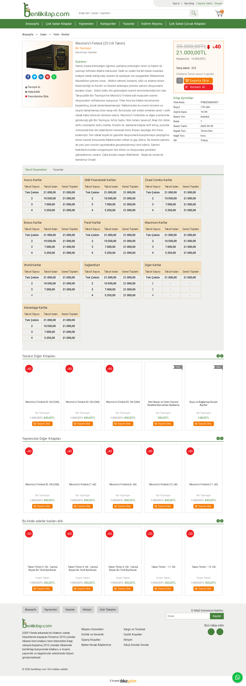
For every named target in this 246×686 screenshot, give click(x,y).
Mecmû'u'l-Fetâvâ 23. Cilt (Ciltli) (42, 402)
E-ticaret (114, 680)
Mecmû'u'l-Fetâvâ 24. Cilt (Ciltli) (83, 402)
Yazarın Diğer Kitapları (38, 356)
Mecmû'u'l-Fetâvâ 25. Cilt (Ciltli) (123, 402)
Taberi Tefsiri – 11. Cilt (163, 567)
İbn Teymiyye (42, 413)
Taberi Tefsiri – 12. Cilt (204, 567)
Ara (193, 13)
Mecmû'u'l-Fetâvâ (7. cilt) (82, 484)
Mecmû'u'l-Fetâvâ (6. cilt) (123, 484)
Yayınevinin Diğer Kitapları (41, 439)
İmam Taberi (42, 577)
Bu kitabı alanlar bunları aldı (42, 521)
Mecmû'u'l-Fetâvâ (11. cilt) (203, 484)
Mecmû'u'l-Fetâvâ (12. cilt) (163, 484)
